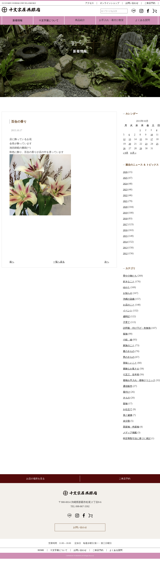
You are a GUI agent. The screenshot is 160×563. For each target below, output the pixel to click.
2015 (125, 236)
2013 (125, 247)
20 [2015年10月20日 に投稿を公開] (130, 143)
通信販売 (128, 390)
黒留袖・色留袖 (131, 431)
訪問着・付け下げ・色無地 (137, 328)
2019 (125, 212)
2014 (125, 241)
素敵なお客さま (131, 368)
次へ (106, 261)
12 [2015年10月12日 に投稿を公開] (124, 139)
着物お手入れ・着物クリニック (140, 380)
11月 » (133, 152)
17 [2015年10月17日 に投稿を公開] (152, 139)
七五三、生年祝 (131, 374)
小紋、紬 (128, 339)
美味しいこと (130, 363)
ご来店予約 (149, 3)
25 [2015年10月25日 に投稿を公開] (157, 143)
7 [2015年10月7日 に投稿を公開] (134, 134)
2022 (125, 195)
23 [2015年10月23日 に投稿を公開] (146, 143)
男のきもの (129, 357)
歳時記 (126, 316)
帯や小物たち (130, 275)
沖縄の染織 (129, 299)
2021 (125, 201)
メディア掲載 (130, 437)
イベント (128, 310)
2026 (125, 172)
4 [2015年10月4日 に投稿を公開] (156, 130)
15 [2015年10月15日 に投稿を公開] (141, 139)
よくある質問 (115, 554)
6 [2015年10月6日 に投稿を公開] (129, 134)
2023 (125, 189)
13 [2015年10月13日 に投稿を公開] (130, 139)
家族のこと (129, 345)
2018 (125, 218)
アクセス (89, 3)
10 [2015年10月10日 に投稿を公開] (152, 134)
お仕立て (128, 413)
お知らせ (128, 293)
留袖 (125, 407)
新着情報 (17, 20)
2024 (125, 183)
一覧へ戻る (59, 261)
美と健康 (128, 419)
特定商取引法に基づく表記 (137, 442)
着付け (126, 396)
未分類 (126, 425)
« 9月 (126, 152)
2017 (125, 224)
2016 (125, 230)
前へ (12, 261)
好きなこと (129, 281)
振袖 (125, 333)
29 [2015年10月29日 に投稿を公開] (141, 148)
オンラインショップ (109, 3)
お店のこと (129, 304)
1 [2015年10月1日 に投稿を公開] (140, 130)
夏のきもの (129, 351)
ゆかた (126, 287)
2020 (125, 207)
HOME (41, 554)
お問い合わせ (131, 3)
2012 (125, 253)
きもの (126, 402)
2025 (125, 178)
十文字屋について (49, 20)
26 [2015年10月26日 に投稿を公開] (124, 148)
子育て (126, 322)
